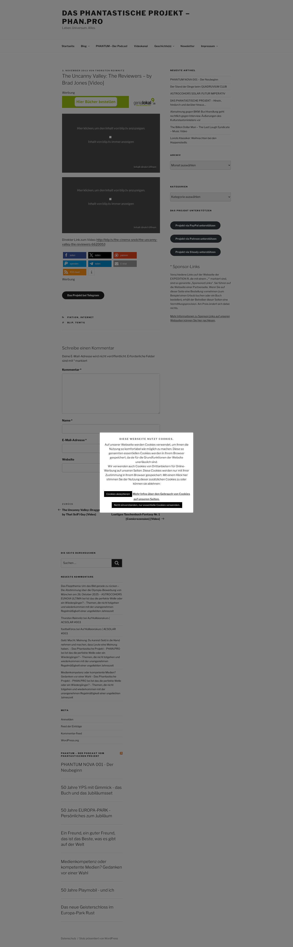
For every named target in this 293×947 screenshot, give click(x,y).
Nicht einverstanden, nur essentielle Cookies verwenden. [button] (147, 504)
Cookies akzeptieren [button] (118, 493)
